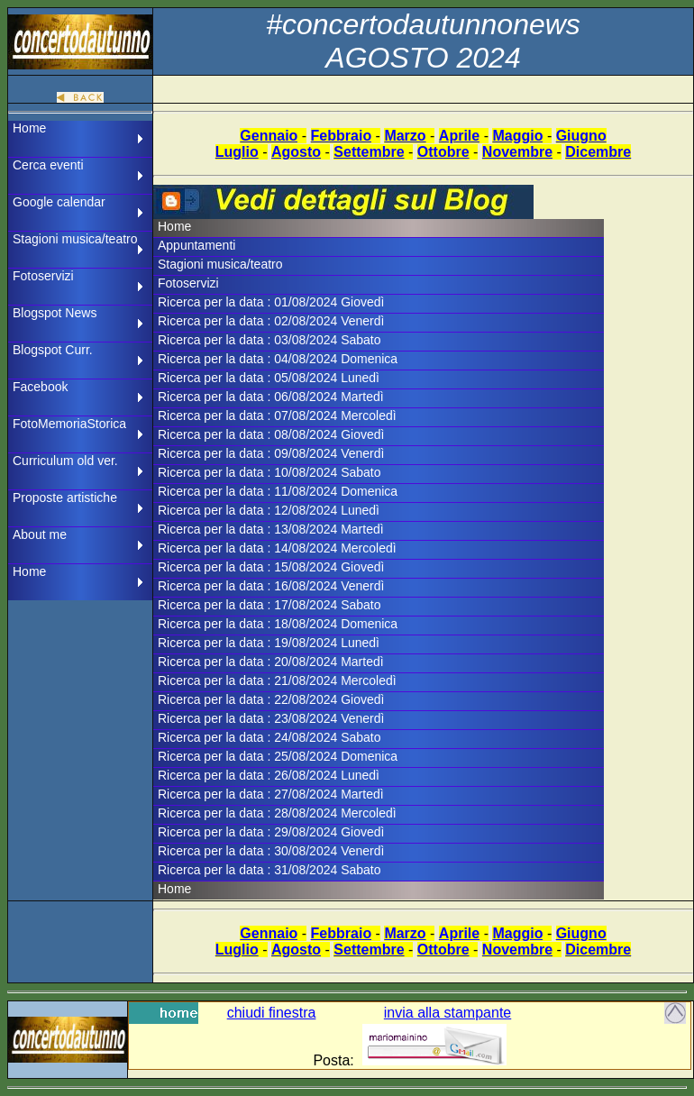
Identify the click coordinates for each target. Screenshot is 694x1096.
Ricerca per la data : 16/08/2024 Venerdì (271, 586)
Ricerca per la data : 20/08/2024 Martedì (271, 661)
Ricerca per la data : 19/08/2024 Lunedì (268, 642)
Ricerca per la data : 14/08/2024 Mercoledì (277, 548)
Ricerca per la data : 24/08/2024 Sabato (269, 737)
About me (40, 534)
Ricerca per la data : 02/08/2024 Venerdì (271, 321)
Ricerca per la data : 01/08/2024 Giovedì (271, 302)
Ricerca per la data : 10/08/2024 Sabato (269, 472)
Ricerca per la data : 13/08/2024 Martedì (271, 529)
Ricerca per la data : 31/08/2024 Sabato (269, 870)
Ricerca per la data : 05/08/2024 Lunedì (268, 377)
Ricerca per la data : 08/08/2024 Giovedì (271, 434)
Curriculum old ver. (65, 460)
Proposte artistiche (65, 497)
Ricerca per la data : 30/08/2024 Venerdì (271, 851)
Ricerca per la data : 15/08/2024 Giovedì (271, 567)
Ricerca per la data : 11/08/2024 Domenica (277, 491)
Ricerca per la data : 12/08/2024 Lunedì (268, 510)
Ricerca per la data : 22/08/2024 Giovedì (271, 699)
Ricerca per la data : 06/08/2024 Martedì (271, 396)
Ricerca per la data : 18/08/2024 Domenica (277, 623)
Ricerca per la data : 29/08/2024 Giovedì (271, 832)
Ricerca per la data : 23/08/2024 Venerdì (271, 718)
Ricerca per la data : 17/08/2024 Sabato (269, 605)
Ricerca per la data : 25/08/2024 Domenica (277, 756)
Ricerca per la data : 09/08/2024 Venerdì (271, 453)
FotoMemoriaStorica (69, 423)
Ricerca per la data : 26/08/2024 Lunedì (268, 775)
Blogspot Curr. (53, 349)
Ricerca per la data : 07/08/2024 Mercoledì (277, 415)
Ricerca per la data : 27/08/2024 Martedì (271, 794)
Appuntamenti (196, 245)
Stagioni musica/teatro (75, 239)
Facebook (40, 386)
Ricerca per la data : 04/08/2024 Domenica (277, 359)
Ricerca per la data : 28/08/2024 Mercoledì (277, 813)
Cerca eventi (48, 165)
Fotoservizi (43, 276)
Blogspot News (54, 313)
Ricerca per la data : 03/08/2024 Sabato (269, 340)
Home (29, 128)
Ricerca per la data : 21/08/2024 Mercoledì (277, 680)
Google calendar (59, 202)
